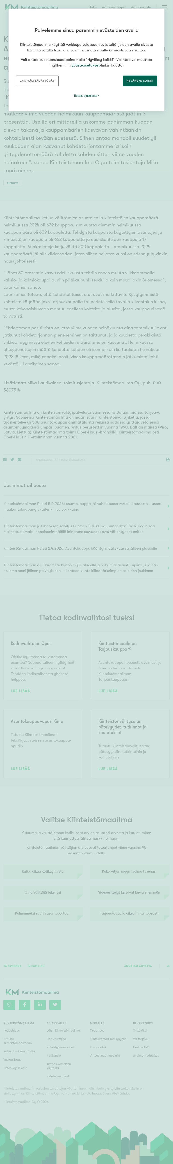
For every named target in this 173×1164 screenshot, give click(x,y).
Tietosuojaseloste (85, 95)
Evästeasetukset (86, 65)
